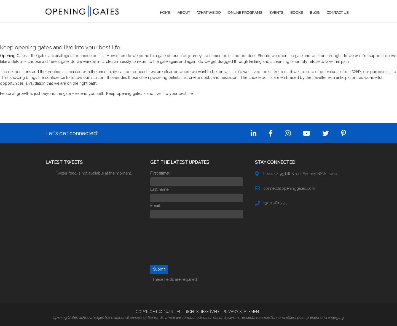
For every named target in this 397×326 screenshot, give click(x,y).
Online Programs (245, 12)
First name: (160, 173)
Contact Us (337, 12)
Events (276, 12)
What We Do (209, 12)
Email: (156, 206)
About (184, 12)
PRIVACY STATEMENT (242, 311)
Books (296, 12)
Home (165, 12)
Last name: (160, 189)
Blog (315, 12)
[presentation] (172, 245)
